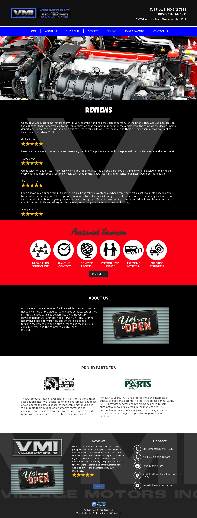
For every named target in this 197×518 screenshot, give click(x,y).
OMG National (115, 513)
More (98, 486)
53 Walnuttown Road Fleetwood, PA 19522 (162, 475)
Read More (98, 274)
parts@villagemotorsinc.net (157, 485)
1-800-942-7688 (175, 9)
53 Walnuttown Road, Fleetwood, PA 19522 (161, 19)
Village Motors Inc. (52, 13)
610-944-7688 (176, 14)
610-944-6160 (155, 465)
